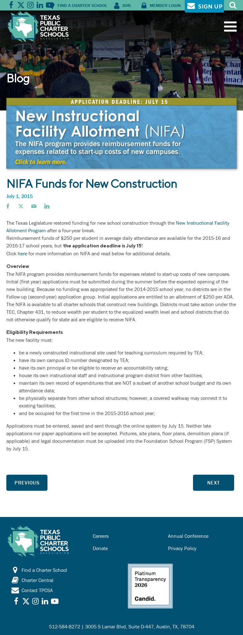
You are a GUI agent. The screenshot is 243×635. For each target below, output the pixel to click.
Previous (27, 482)
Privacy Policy (182, 548)
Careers (101, 536)
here (23, 253)
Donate (100, 548)
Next (213, 482)
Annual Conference (188, 536)
